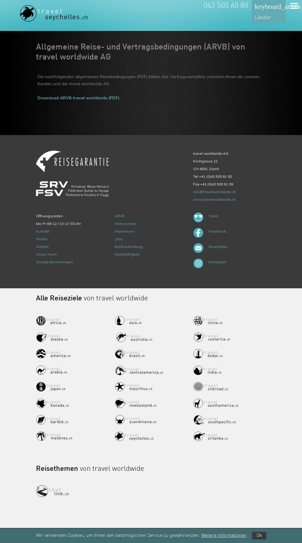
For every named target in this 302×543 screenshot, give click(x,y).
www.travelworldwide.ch (214, 199)
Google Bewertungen (54, 262)
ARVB (119, 216)
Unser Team (46, 254)
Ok (259, 535)
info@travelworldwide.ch (214, 192)
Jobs (119, 239)
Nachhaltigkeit (127, 254)
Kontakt (42, 231)
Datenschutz (126, 223)
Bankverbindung (129, 246)
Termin (41, 239)
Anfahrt (42, 246)
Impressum (124, 231)
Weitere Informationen (224, 535)
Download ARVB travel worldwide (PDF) (78, 98)
